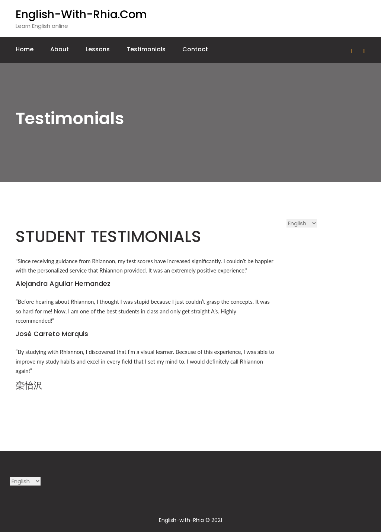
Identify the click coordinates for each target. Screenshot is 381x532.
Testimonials (146, 49)
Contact (195, 49)
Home (24, 49)
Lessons (98, 49)
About (59, 49)
